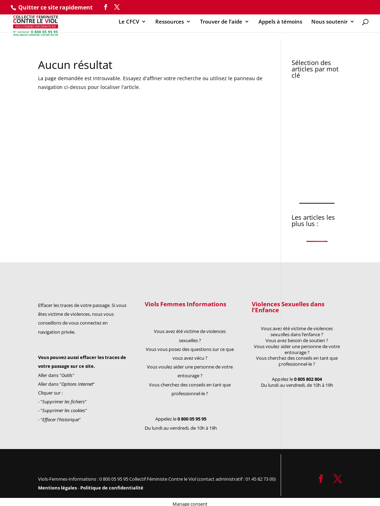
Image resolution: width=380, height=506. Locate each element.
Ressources (169, 22)
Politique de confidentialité (111, 488)
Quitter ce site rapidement (55, 7)
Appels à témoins (280, 22)
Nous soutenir (329, 22)
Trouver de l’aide (221, 22)
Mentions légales (58, 488)
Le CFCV (129, 22)
